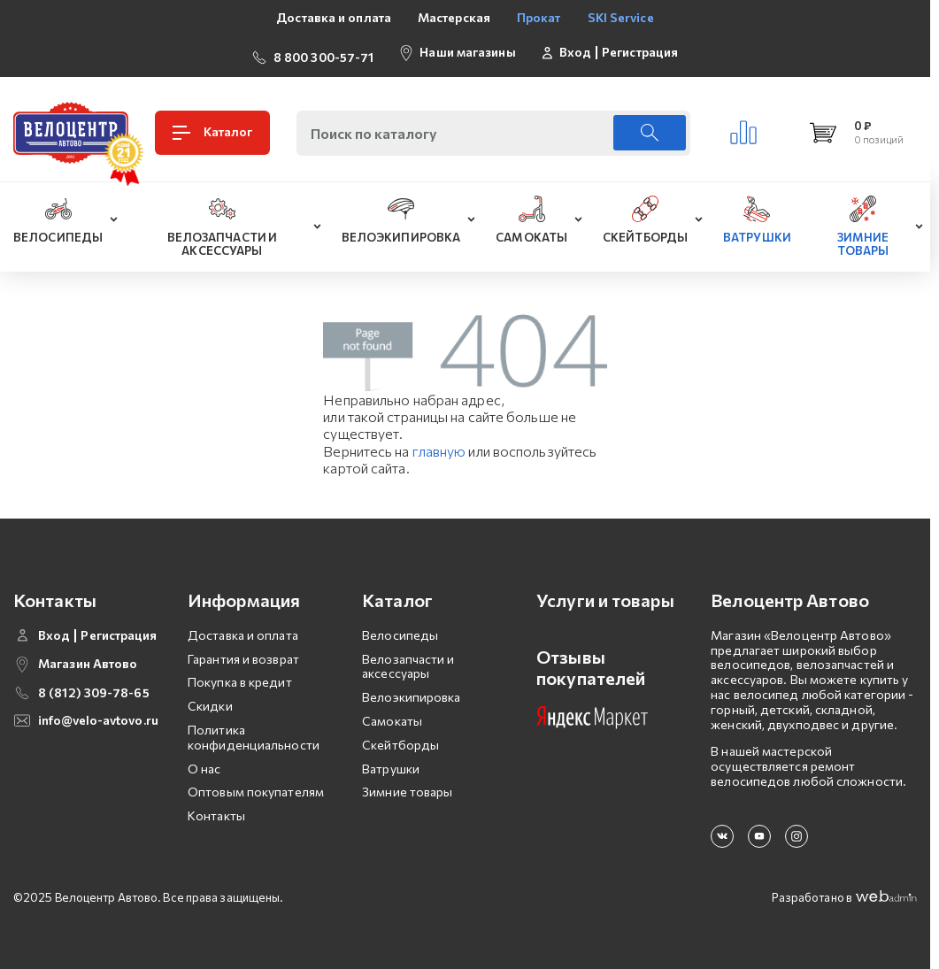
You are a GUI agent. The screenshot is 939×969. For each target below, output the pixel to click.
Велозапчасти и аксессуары (408, 659)
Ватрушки (390, 761)
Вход (575, 49)
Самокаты (392, 713)
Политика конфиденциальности (253, 730)
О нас (204, 761)
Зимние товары (407, 784)
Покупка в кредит (240, 675)
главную (439, 443)
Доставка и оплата (333, 17)
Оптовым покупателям (256, 784)
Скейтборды (400, 737)
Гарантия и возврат (243, 651)
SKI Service (621, 17)
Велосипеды (400, 627)
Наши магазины (467, 48)
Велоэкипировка (411, 689)
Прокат (539, 17)
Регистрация (640, 49)
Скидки (210, 698)
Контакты (216, 808)
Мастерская (454, 17)
